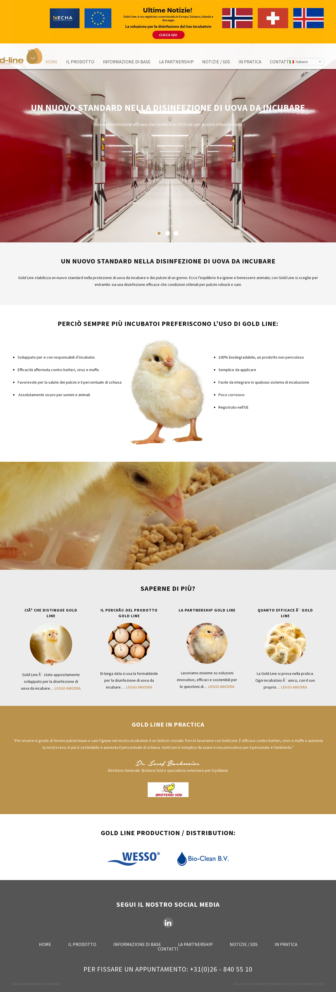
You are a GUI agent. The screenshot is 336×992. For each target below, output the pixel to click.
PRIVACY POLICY (313, 984)
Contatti (280, 62)
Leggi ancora (68, 688)
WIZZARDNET (51, 984)
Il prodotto (80, 62)
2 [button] (167, 233)
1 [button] (159, 233)
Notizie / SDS (216, 62)
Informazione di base (127, 62)
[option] (168, 142)
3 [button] (176, 233)
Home (51, 62)
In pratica (250, 62)
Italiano (302, 61)
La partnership (176, 62)
